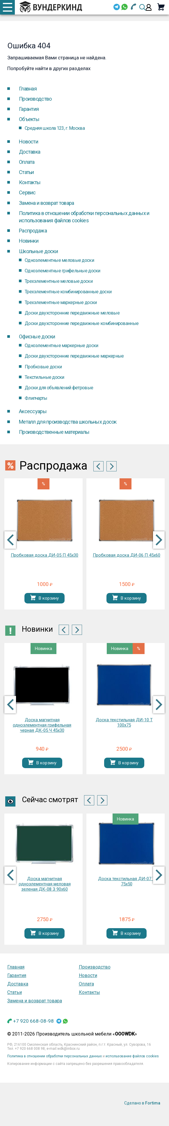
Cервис (27, 192)
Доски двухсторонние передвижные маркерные (74, 356)
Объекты (29, 119)
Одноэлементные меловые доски (59, 260)
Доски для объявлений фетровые (59, 387)
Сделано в (142, 1103)
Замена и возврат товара (46, 203)
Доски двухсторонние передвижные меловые (72, 313)
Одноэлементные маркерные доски (61, 345)
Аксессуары (33, 411)
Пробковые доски (43, 367)
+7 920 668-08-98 (33, 1021)
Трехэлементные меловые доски (58, 281)
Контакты (29, 182)
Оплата (27, 162)
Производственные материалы (54, 432)
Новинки (28, 241)
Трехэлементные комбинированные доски (68, 291)
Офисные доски (37, 336)
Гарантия (29, 109)
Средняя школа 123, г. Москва (55, 128)
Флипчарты (36, 398)
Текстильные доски (44, 377)
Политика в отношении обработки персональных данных (54, 1056)
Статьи (26, 172)
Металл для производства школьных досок (68, 422)
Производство (35, 99)
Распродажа (33, 231)
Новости (28, 141)
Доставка (29, 152)
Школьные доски (38, 251)
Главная (28, 89)
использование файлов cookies (132, 1056)
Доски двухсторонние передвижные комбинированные (81, 323)
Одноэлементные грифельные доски (62, 270)
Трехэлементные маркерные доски (61, 302)
